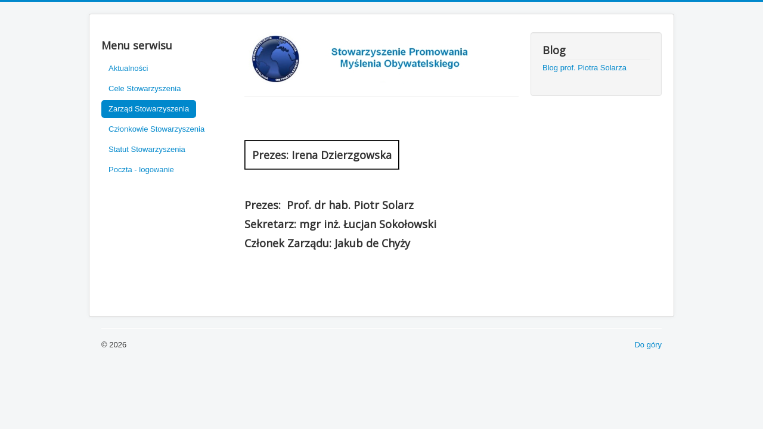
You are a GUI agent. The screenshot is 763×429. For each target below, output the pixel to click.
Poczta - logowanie (141, 169)
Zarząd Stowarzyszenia (148, 108)
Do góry (648, 344)
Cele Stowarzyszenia (144, 88)
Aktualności (128, 68)
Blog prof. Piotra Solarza (584, 67)
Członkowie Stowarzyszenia (156, 129)
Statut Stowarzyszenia (146, 149)
